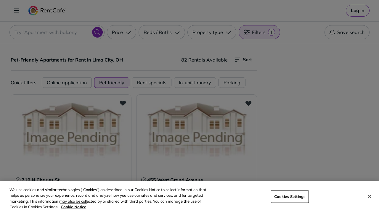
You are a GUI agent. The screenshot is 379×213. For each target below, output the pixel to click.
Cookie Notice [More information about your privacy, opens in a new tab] (73, 206)
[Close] (369, 196)
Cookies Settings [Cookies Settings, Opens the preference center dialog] (290, 196)
